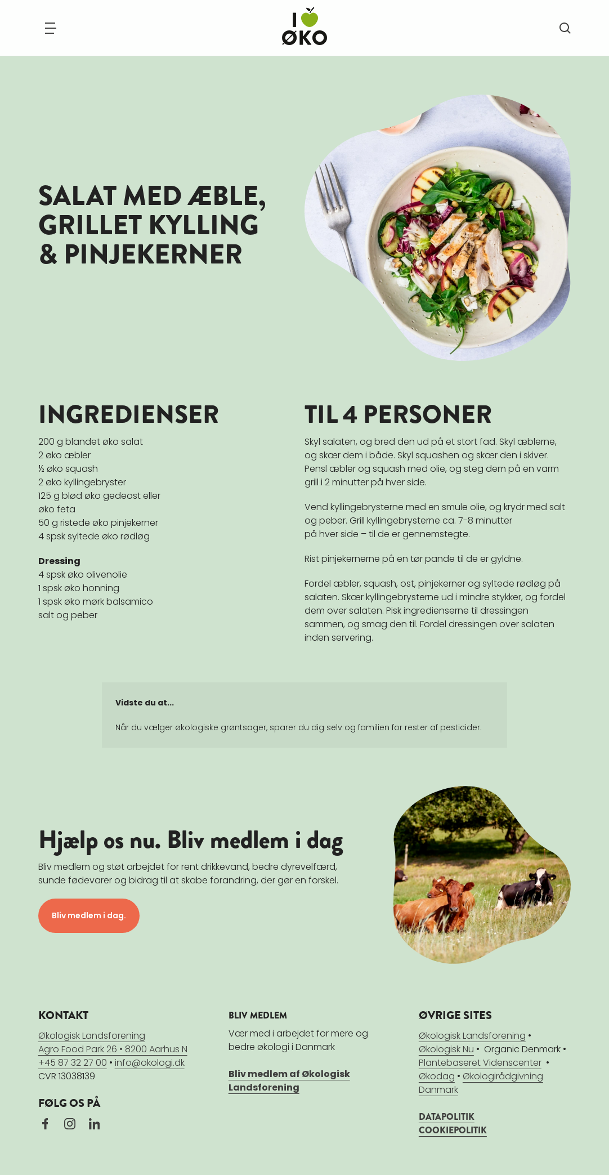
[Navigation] (51, 28)
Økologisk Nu (446, 1049)
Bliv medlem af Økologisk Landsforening (289, 1080)
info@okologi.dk (150, 1062)
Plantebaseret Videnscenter (480, 1062)
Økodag (437, 1076)
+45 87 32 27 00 (72, 1062)
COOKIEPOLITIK (453, 1130)
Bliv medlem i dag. (89, 915)
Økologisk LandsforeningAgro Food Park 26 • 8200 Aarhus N (112, 1042)
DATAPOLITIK (446, 1116)
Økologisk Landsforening (472, 1035)
